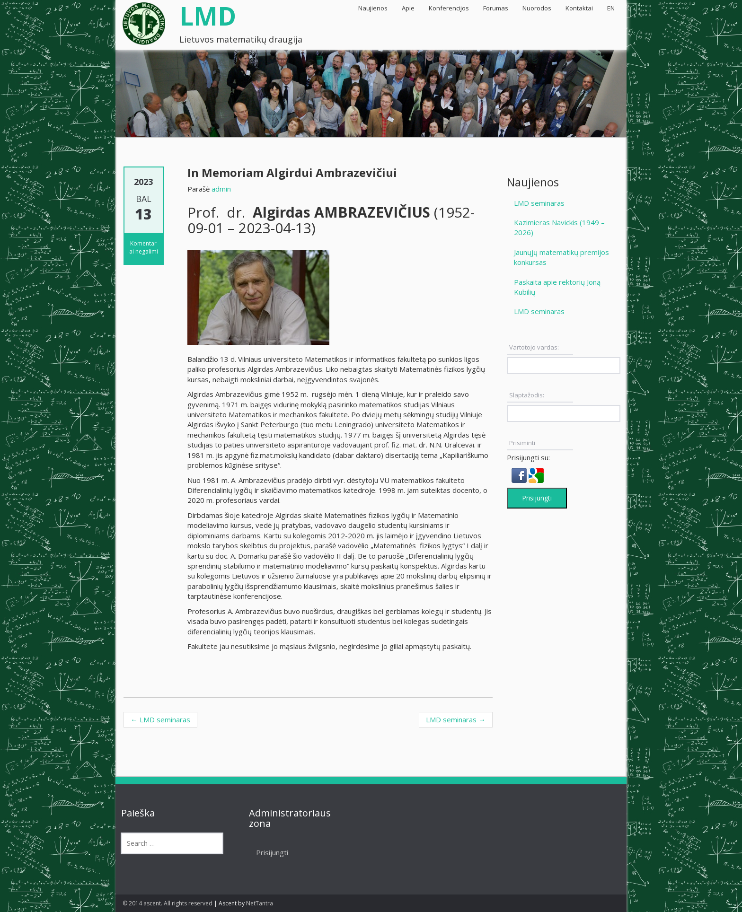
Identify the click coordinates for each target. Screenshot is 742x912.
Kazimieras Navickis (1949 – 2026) (559, 227)
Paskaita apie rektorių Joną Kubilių (557, 287)
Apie (408, 8)
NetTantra (259, 903)
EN (611, 8)
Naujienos (373, 8)
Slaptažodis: (526, 395)
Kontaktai (579, 8)
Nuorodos (536, 8)
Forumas (495, 8)
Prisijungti (537, 497)
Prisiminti (522, 442)
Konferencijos (449, 8)
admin (221, 188)
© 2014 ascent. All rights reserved (167, 903)
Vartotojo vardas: (534, 347)
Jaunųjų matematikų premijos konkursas (561, 257)
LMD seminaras (160, 719)
